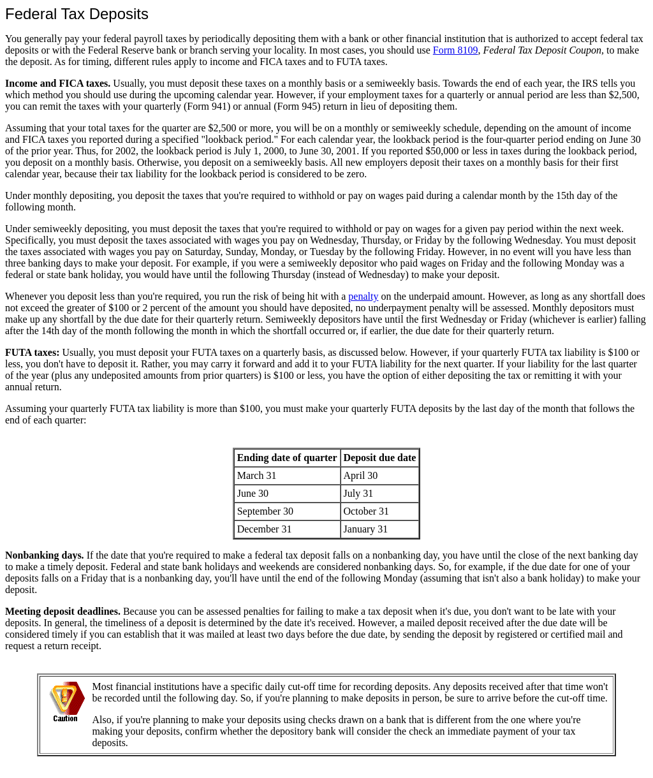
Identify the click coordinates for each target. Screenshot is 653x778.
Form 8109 (455, 50)
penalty (363, 296)
